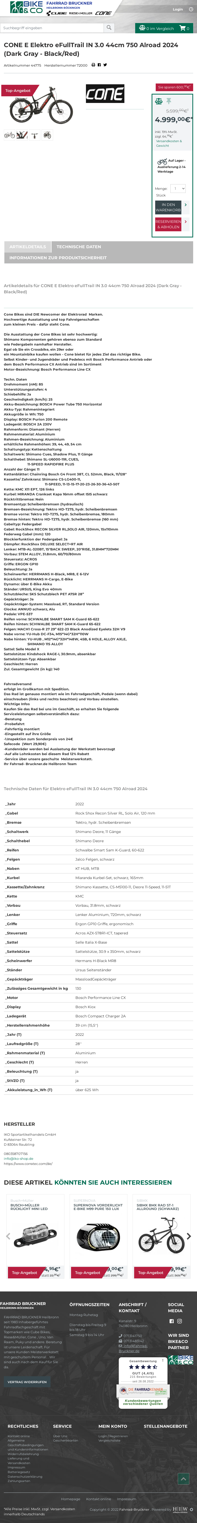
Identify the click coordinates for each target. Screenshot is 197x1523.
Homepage (70, 1499)
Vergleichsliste (109, 1440)
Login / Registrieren (113, 1436)
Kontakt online (19, 1436)
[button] (188, 1236)
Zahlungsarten (19, 1481)
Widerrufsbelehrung (23, 1454)
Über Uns (60, 1436)
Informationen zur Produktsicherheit (58, 257)
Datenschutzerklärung (25, 1476)
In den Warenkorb (168, 207)
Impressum (16, 1467)
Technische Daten (79, 246)
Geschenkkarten (65, 1440)
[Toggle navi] (4, 4)
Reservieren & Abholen (168, 224)
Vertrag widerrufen (27, 1382)
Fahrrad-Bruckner (134, 1509)
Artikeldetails (27, 246)
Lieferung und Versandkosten (19, 1461)
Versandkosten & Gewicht (169, 143)
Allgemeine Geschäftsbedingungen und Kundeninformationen (28, 1445)
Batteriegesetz (19, 1472)
